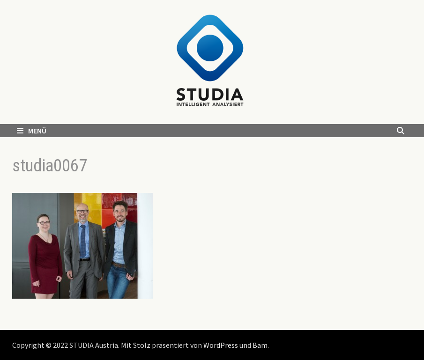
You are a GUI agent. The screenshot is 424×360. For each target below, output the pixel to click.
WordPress (220, 345)
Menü (31, 130)
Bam (260, 345)
